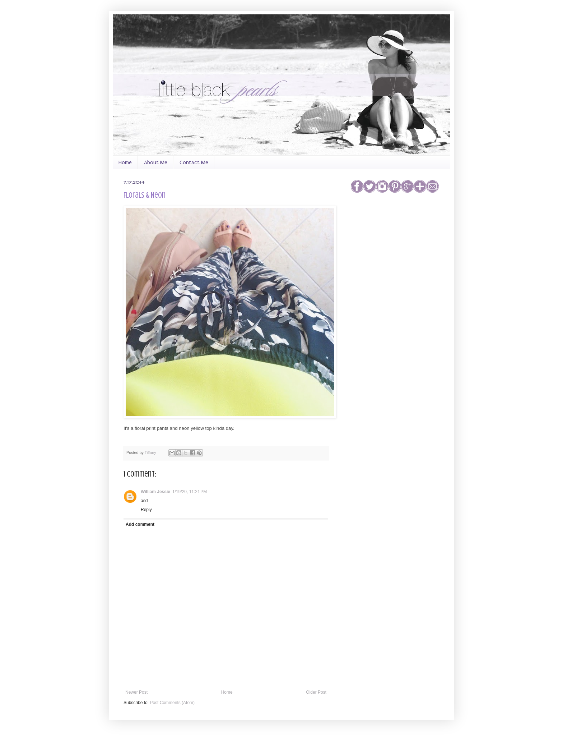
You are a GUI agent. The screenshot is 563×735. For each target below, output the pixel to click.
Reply (146, 509)
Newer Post (136, 692)
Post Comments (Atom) (172, 702)
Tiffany (151, 452)
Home (125, 162)
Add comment (140, 524)
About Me (155, 162)
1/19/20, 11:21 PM (189, 491)
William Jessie (155, 491)
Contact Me (194, 162)
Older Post (316, 692)
